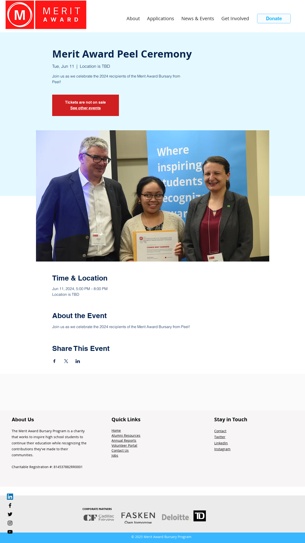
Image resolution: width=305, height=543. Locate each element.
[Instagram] (10, 523)
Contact (220, 431)
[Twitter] (10, 514)
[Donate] (274, 18)
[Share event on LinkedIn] (78, 361)
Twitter (219, 437)
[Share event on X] (66, 361)
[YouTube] (10, 532)
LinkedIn (221, 443)
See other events (85, 108)
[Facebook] (10, 505)
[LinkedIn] (10, 497)
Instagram (222, 449)
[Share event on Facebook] (54, 361)
